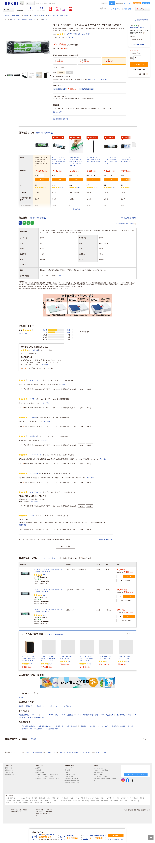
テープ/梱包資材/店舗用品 (27, 773)
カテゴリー (8, 10)
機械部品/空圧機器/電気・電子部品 (122, 773)
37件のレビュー (23, 380)
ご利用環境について (70, 821)
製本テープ (40, 753)
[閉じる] (125, 829)
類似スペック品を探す (44, 133)
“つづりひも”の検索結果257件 (54, 681)
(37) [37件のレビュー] (45, 187)
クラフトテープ (51, 799)
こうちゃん (33, 464)
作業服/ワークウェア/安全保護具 (32, 775)
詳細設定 (104, 3)
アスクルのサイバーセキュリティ (45, 823)
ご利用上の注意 (69, 823)
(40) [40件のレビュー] (96, 187)
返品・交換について (11, 821)
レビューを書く (84, 34)
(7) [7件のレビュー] (70, 708)
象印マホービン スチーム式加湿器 (69, 799)
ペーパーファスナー (54, 753)
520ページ (59, 275)
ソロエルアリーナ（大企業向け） (103, 817)
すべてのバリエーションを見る (97, 79)
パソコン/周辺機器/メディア (70, 762)
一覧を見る (33, 786)
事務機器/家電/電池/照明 (90, 762)
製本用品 (26, 15)
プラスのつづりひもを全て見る (26, 20)
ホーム (7, 15)
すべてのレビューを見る (105, 586)
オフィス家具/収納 (107, 762)
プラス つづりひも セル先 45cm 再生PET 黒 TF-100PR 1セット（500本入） (48, 617)
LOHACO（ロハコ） (99, 815)
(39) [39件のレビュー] (79, 187)
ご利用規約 (68, 817)
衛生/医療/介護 (39, 764)
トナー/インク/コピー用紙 (50, 762)
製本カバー (29, 753)
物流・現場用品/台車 (44, 773)
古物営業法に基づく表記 (71, 825)
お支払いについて (10, 819)
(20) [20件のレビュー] (114, 187)
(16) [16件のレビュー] (32, 710)
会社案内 (38, 815)
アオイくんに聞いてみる (135, 821)
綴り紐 (42, 15)
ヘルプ (130, 3)
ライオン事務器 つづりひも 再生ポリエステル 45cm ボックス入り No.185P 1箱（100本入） (76, 161)
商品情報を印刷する (142, 20)
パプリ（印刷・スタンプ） (101, 819)
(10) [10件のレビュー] (90, 710)
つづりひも (35, 15)
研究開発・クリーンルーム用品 (99, 773)
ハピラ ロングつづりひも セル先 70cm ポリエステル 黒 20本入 (93, 159)
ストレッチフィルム (100, 799)
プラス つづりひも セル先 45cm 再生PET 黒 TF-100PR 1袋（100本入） (48, 657)
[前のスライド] (5, 75)
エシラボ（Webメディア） (101, 823)
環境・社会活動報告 (41, 819)
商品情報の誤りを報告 (38, 218)
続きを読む (45, 411)
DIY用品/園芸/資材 (52, 775)
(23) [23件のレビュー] (131, 187)
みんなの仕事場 (99, 821)
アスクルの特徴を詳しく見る (115, 839)
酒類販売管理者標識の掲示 (72, 827)
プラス (13, 20)
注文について (9, 815)
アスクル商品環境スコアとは (126, 224)
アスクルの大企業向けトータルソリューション (106, 826)
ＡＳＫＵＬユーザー (36, 427)
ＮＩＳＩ (35, 397)
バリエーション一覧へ (48, 605)
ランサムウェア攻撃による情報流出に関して (47, 826)
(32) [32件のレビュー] (44, 622)
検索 (112, 3)
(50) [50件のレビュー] (62, 187)
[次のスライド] (50, 75)
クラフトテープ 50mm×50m (34, 799)
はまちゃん (33, 446)
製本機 (21, 753)
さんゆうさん (34, 520)
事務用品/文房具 (16, 15)
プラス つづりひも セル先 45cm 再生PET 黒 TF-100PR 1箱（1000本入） (48, 637)
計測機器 (83, 773)
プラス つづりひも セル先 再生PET (58, 15)
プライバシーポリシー (71, 819)
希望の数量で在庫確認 (137, 27)
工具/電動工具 (58, 773)
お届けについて (10, 817)
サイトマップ (68, 815)
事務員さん (33, 483)
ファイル (35, 762)
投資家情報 (39, 817)
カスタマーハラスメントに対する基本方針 (47, 821)
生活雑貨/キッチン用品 (124, 762)
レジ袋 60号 (87, 799)
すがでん (33, 562)
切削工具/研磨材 (72, 773)
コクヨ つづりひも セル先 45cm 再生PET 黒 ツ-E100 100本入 (128, 159)
